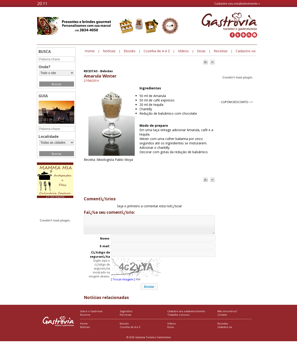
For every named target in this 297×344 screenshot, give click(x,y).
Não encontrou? (227, 314)
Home (84, 326)
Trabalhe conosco (178, 317)
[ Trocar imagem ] (123, 282)
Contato (222, 317)
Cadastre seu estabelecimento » (237, 3)
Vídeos (171, 326)
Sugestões (126, 314)
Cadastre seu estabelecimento (186, 314)
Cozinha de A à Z (130, 329)
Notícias (85, 329)
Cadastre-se (224, 329)
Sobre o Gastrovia (91, 314)
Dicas (170, 329)
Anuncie (85, 317)
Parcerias (125, 317)
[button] (149, 289)
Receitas (222, 326)
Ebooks (124, 326)
